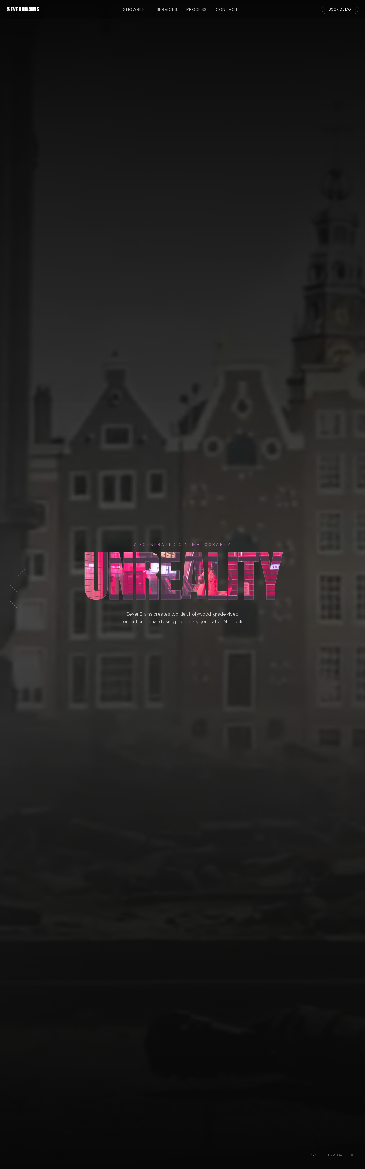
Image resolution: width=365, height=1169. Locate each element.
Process (196, 9)
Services (167, 9)
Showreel (135, 9)
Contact (227, 9)
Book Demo (340, 9)
